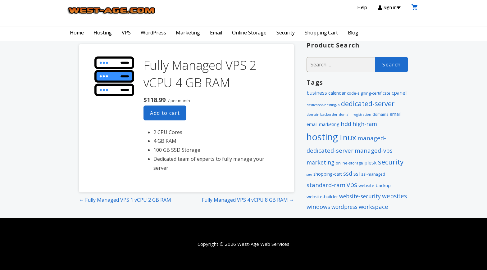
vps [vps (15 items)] (352, 184)
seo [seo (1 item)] (309, 174)
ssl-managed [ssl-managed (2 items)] (373, 174)
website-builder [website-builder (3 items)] (322, 197)
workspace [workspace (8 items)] (373, 206)
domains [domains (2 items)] (380, 114)
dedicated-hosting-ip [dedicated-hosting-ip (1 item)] (323, 105)
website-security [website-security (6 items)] (360, 196)
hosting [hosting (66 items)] (322, 137)
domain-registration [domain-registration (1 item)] (355, 114)
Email (216, 32)
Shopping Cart (321, 32)
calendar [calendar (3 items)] (337, 93)
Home (77, 32)
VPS (126, 32)
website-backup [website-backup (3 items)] (374, 185)
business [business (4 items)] (317, 92)
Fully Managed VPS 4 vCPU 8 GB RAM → (248, 199)
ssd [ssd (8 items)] (347, 173)
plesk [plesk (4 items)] (370, 162)
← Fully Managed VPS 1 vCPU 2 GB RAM (125, 199)
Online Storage (249, 32)
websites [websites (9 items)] (394, 196)
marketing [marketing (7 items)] (321, 162)
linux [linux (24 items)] (347, 137)
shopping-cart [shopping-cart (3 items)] (327, 174)
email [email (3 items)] (395, 114)
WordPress (153, 32)
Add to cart (165, 113)
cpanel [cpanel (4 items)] (399, 92)
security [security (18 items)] (390, 162)
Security (285, 32)
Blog (353, 32)
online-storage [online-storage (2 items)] (349, 163)
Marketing (188, 32)
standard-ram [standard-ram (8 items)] (326, 185)
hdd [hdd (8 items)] (346, 124)
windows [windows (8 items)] (318, 206)
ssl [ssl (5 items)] (356, 173)
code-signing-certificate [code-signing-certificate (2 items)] (368, 93)
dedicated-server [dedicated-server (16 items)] (367, 103)
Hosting (102, 32)
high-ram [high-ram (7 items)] (365, 124)
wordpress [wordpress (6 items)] (344, 206)
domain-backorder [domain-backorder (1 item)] (322, 114)
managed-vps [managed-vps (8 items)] (374, 150)
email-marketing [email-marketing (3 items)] (323, 124)
